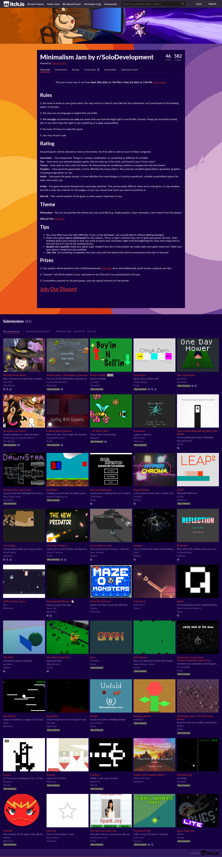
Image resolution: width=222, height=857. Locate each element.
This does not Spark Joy (103, 830)
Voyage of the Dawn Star (17, 489)
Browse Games (35, 3)
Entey (5, 723)
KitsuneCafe (139, 438)
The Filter (8, 657)
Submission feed (133, 69)
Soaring (51, 774)
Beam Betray (53, 837)
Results (77, 69)
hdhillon (7, 837)
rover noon (139, 837)
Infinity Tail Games (142, 778)
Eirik (5, 605)
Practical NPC (59, 63)
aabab (180, 601)
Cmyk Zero (140, 375)
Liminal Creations (55, 552)
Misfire (180, 834)
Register (212, 3)
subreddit (106, 268)
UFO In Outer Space (14, 601)
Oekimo (93, 608)
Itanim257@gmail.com (57, 496)
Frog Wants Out (142, 830)
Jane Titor (7, 382)
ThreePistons (96, 496)
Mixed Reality (9, 552)
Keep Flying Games (12, 496)
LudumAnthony (184, 552)
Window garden (142, 716)
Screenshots (113, 69)
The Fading (9, 545)
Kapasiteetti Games (56, 438)
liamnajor (51, 723)
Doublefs (138, 496)
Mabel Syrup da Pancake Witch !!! (19, 438)
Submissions (62, 69)
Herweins (7, 781)
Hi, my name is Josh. (101, 545)
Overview (45, 69)
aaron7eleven (96, 723)
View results (159, 82)
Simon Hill (51, 608)
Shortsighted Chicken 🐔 (60, 601)
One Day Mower (186, 375)
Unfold (94, 716)
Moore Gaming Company (189, 608)
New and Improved (100, 489)
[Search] (182, 4)
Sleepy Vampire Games (144, 664)
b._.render (94, 382)
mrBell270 (138, 719)
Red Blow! (52, 489)
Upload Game (72, 3)
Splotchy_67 (139, 605)
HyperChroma (141, 489)
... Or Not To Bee (99, 431)
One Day (51, 830)
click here (59, 218)
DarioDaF (181, 781)
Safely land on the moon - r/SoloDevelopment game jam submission (193, 660)
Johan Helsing (140, 382)
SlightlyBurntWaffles (56, 778)
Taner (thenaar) (97, 552)
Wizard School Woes (14, 375)
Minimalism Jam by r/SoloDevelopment (97, 57)
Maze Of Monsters (100, 601)
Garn (92, 657)
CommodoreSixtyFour (57, 382)
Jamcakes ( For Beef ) (14, 431)
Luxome (138, 545)
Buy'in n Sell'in (98, 375)
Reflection (182, 545)
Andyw (180, 726)
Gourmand (139, 431)
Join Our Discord (58, 289)
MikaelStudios (53, 664)
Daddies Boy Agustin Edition (149, 774)
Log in (199, 3)
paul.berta (7, 664)
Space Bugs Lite (185, 830)
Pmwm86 (94, 661)
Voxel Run (52, 716)
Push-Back (139, 601)
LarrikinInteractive (98, 837)
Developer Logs (92, 3)
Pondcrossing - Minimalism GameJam (67, 375)
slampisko (94, 438)
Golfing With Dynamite (59, 431)
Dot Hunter (9, 716)
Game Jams (53, 3)
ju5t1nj (180, 496)
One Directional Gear (58, 657)
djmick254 (95, 781)
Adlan (136, 552)
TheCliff (7, 830)
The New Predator (57, 545)
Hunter (7, 774)
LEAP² (180, 489)
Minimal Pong (184, 774)
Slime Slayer (140, 657)
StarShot (95, 774)
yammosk (181, 378)
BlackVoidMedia (184, 441)
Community (110, 3)
